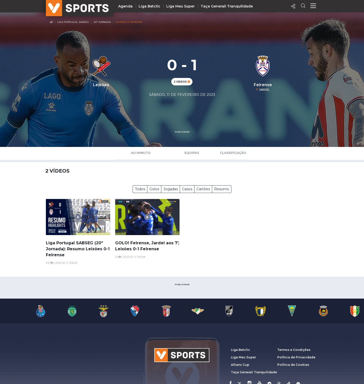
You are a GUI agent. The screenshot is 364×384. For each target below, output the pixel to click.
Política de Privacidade (296, 357)
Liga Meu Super (180, 6)
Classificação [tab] (233, 153)
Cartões (203, 189)
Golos (154, 189)
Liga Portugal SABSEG (73, 22)
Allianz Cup (240, 365)
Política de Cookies (293, 365)
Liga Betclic (149, 6)
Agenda (125, 6)
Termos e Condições (293, 350)
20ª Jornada (102, 22)
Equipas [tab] (191, 153)
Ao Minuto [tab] (141, 153)
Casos (187, 189)
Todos (140, 189)
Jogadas (170, 189)
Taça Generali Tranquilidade (227, 6)
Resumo (221, 189)
